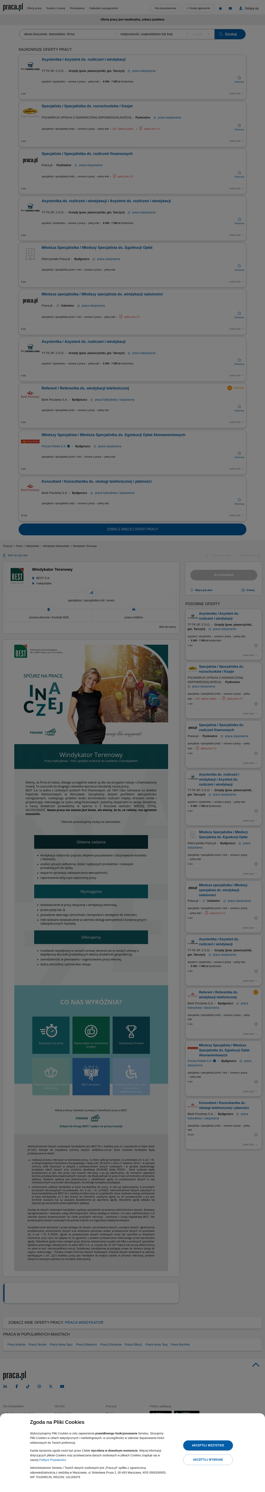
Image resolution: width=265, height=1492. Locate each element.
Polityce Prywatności (52, 1460)
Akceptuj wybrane (208, 1459)
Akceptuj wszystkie (208, 1445)
